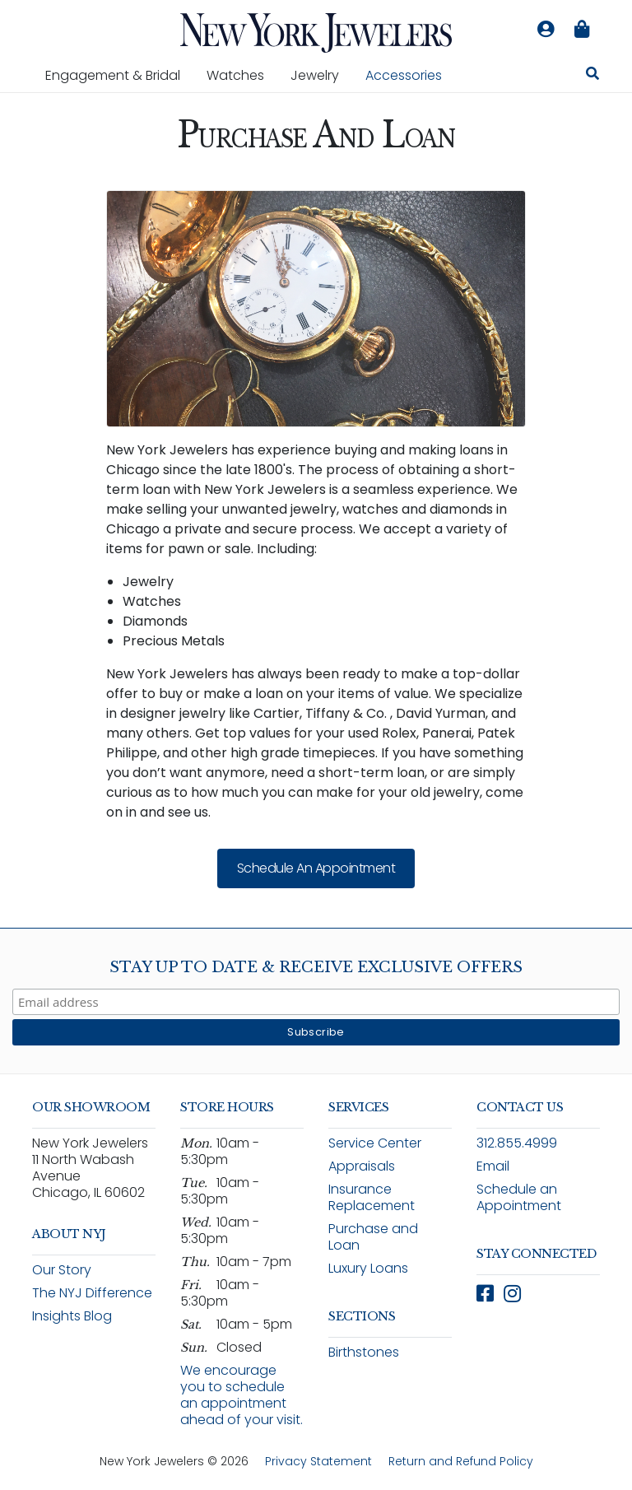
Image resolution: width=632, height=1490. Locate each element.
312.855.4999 (516, 1143)
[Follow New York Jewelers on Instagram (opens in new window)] (512, 1293)
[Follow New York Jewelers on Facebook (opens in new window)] (485, 1293)
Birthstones (363, 1352)
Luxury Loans (368, 1268)
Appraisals (361, 1166)
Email (492, 1166)
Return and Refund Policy (460, 1461)
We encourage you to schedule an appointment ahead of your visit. (241, 1395)
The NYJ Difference (92, 1292)
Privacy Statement (318, 1461)
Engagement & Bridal (119, 75)
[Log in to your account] (545, 30)
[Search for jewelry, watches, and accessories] (592, 76)
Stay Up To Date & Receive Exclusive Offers (316, 967)
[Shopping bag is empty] (582, 30)
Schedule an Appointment (316, 868)
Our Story (61, 1269)
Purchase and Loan (373, 1237)
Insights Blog (72, 1315)
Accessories (403, 75)
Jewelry (321, 75)
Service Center (374, 1143)
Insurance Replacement (371, 1197)
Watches (242, 75)
